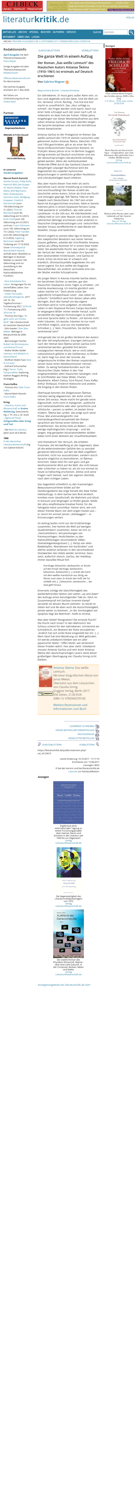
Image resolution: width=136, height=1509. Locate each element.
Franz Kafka (10, 396)
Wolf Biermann (18, 190)
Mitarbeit (9, 36)
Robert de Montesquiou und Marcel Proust (16, 346)
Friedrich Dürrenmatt (13, 202)
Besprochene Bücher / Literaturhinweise (58, 90)
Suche (97, 32)
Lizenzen (73, 771)
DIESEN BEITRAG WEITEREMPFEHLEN (77, 730)
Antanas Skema (63, 668)
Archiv (22, 32)
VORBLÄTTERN (90, 50)
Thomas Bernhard (13, 211)
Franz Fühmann (21, 225)
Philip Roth (25, 181)
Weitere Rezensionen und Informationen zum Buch (70, 707)
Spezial (34, 32)
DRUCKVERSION (88, 734)
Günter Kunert (11, 181)
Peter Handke (22, 231)
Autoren (58, 32)
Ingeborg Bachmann (14, 239)
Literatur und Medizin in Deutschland (16, 355)
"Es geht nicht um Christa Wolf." (15, 319)
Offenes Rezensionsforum (17, 78)
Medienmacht (11, 72)
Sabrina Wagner (54, 82)
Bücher (46, 32)
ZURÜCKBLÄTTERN (49, 50)
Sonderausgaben (13, 172)
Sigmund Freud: (17, 421)
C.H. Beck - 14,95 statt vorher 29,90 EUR (119, 102)
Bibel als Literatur (18, 429)
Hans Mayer (10, 61)
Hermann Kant (11, 197)
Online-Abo (9, 101)
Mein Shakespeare (13, 193)
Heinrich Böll (10, 184)
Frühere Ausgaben (23, 41)
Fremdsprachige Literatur (75, 41)
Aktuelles (9, 32)
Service (71, 32)
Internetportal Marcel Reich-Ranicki (14, 249)
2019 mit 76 (9, 312)
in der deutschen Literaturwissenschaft (15, 443)
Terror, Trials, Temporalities (13, 371)
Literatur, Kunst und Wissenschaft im (16, 408)
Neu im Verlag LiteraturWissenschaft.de (119, 222)
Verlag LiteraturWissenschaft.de (68, 841)
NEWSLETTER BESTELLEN (83, 738)
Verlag (130, 17)
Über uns (24, 36)
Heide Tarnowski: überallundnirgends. (14, 295)
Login (35, 36)
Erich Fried (9, 219)
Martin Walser (14, 187)
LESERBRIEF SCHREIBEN (84, 726)
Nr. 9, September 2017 (47, 41)
